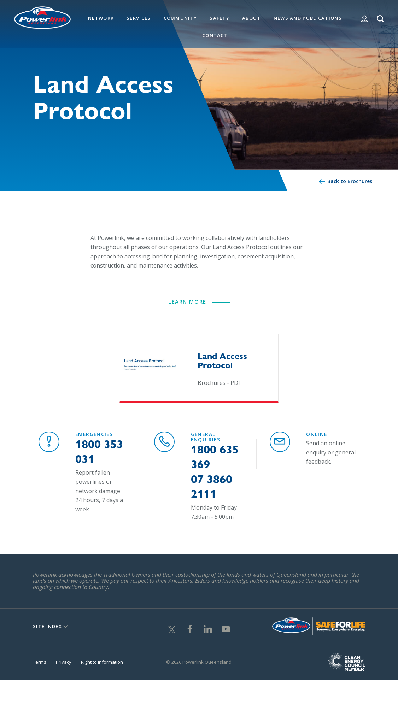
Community (180, 18)
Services (139, 18)
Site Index (47, 631)
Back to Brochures (349, 181)
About (251, 18)
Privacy (63, 667)
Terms (39, 667)
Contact (215, 35)
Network (101, 18)
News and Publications (308, 18)
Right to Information (102, 667)
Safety (219, 18)
